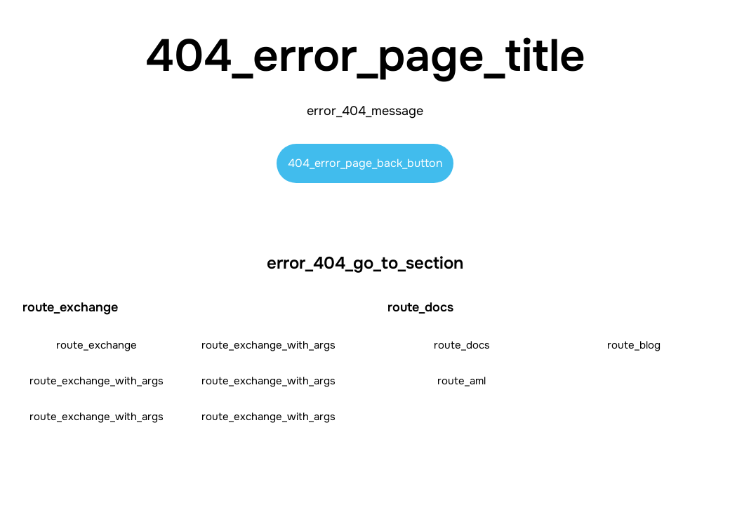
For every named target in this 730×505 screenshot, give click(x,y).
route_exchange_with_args (268, 345)
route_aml (461, 381)
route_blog (634, 345)
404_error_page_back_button (365, 163)
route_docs (462, 345)
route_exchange (96, 345)
